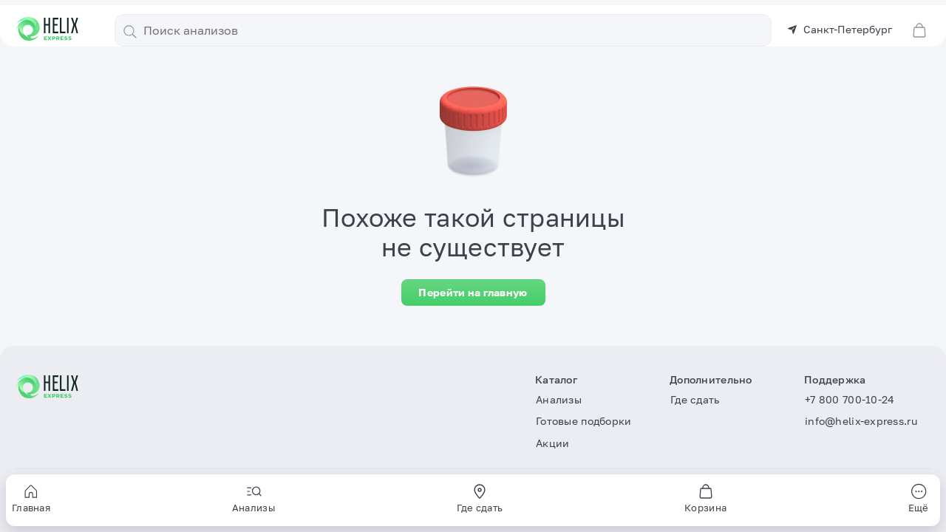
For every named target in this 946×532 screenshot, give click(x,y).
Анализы (559, 399)
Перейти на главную (472, 292)
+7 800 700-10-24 (849, 399)
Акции (552, 443)
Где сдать (695, 399)
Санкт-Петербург (839, 29)
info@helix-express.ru (861, 421)
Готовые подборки (583, 421)
